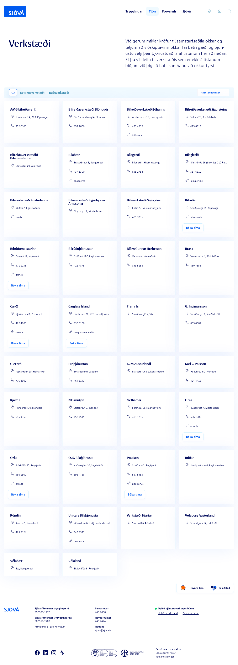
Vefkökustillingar (164, 656)
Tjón (152, 11)
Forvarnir (169, 11)
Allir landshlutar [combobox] (213, 92)
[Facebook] (37, 653)
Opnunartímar (191, 613)
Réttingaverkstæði (32, 92)
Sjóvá (187, 11)
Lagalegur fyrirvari (165, 652)
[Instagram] (53, 653)
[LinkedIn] (45, 653)
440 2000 (100, 612)
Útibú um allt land (168, 613)
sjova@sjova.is (103, 630)
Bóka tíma (193, 227)
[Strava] (62, 653)
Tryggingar (134, 11)
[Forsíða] (15, 11)
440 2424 (100, 621)
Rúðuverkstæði (59, 92)
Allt (13, 92)
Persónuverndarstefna (168, 649)
